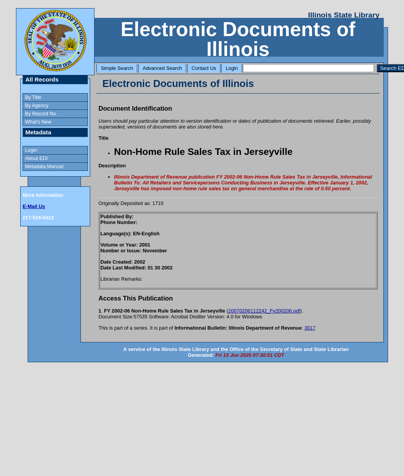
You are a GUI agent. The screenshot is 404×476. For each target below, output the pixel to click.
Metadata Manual (44, 166)
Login (232, 68)
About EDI (36, 158)
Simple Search (117, 68)
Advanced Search (162, 68)
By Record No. (41, 113)
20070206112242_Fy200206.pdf (264, 311)
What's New (38, 122)
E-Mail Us (34, 206)
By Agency (36, 105)
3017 (309, 328)
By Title (33, 97)
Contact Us (204, 68)
